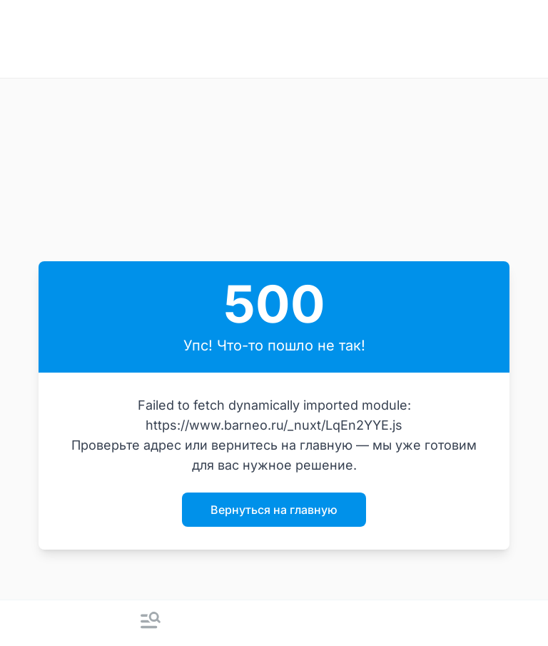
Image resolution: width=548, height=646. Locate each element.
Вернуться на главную (274, 510)
